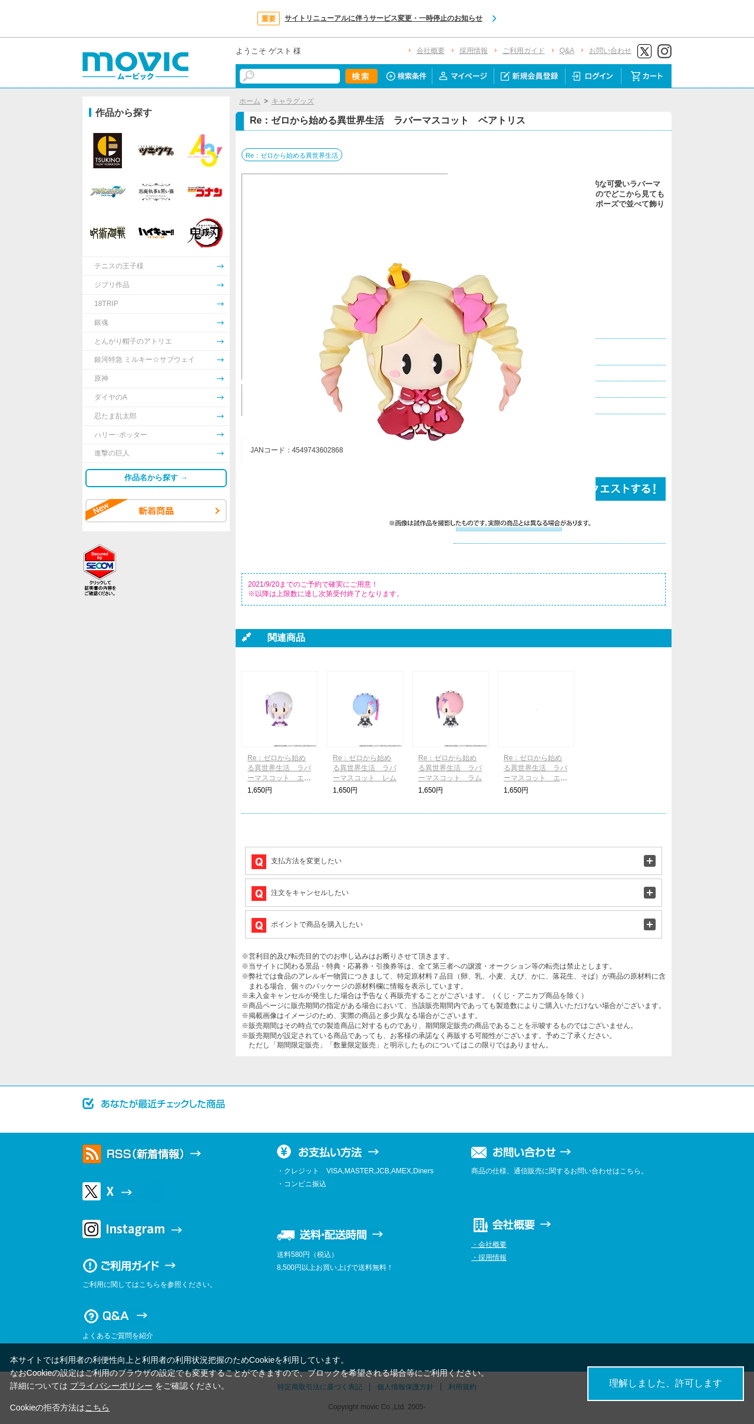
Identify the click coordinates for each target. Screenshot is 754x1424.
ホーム (249, 101)
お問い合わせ (610, 50)
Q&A (567, 50)
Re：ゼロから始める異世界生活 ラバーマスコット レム (364, 768)
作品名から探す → (156, 477)
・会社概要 (489, 1244)
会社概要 (430, 50)
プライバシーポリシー (111, 1385)
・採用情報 (489, 1257)
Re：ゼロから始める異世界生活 (292, 155)
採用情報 (473, 50)
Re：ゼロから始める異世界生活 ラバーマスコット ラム (450, 768)
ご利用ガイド (523, 50)
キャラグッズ (293, 101)
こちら (97, 1407)
